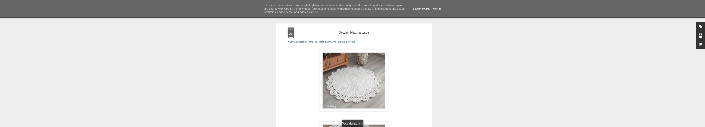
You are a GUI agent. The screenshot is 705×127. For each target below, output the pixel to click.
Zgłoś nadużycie (387, 125)
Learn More (421, 8)
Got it (437, 8)
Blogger (375, 125)
